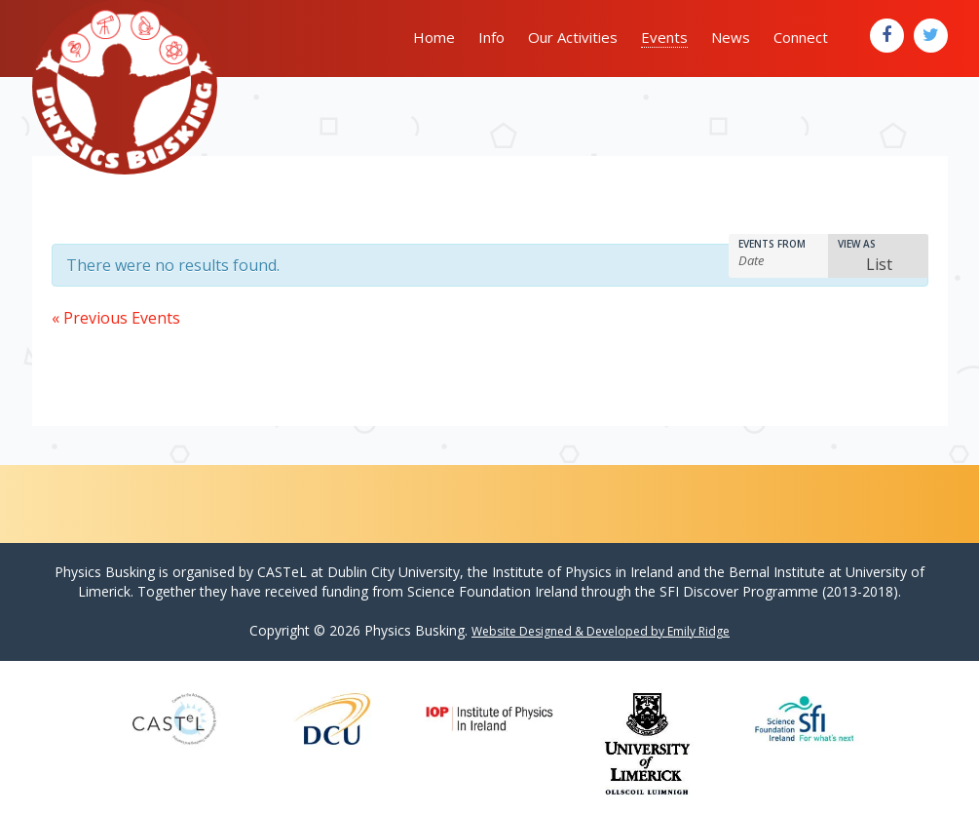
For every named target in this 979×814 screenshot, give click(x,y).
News (730, 37)
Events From (772, 244)
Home (434, 37)
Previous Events (116, 318)
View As (857, 244)
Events (664, 37)
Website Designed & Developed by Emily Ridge (600, 631)
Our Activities (573, 37)
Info (491, 37)
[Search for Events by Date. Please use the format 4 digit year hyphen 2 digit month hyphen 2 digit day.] (779, 260)
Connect (800, 37)
